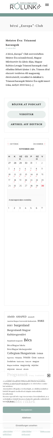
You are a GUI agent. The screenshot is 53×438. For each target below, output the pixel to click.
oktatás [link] (25, 369)
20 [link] (26, 180)
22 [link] (37, 180)
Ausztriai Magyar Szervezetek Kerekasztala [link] (21, 321)
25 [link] (15, 186)
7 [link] (30, 169)
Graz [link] (34, 357)
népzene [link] (11, 369)
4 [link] (14, 169)
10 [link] (9, 174)
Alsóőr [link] (11, 316)
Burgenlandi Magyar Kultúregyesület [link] (19, 332)
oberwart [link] (19, 369)
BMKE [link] (41, 320)
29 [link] (37, 186)
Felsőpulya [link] (18, 358)
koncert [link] (28, 361)
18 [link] (15, 180)
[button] (48, 375)
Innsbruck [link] (41, 358)
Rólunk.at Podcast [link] (26, 104)
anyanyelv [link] (31, 317)
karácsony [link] (20, 361)
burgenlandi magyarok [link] (15, 341)
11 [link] (15, 174)
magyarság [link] (25, 365)
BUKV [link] (10, 325)
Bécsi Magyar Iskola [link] (16, 345)
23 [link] (42, 180)
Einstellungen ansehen (26, 425)
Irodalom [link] (11, 361)
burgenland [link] (21, 325)
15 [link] (37, 174)
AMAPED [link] (21, 316)
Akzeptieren (26, 410)
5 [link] (19, 169)
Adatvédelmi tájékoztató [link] (8, 432)
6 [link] (25, 169)
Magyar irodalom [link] (13, 365)
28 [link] (31, 186)
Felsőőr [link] (26, 357)
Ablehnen (26, 417)
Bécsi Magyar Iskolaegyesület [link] (19, 349)
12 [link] (20, 174)
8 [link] (36, 169)
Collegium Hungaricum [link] (21, 353)
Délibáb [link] (40, 353)
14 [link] (31, 174)
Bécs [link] (28, 339)
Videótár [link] (26, 114)
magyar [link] (36, 361)
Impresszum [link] (45, 431)
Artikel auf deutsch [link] (26, 124)
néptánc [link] (35, 365)
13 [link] (26, 174)
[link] (47, 5)
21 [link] (31, 180)
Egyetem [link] (10, 358)
